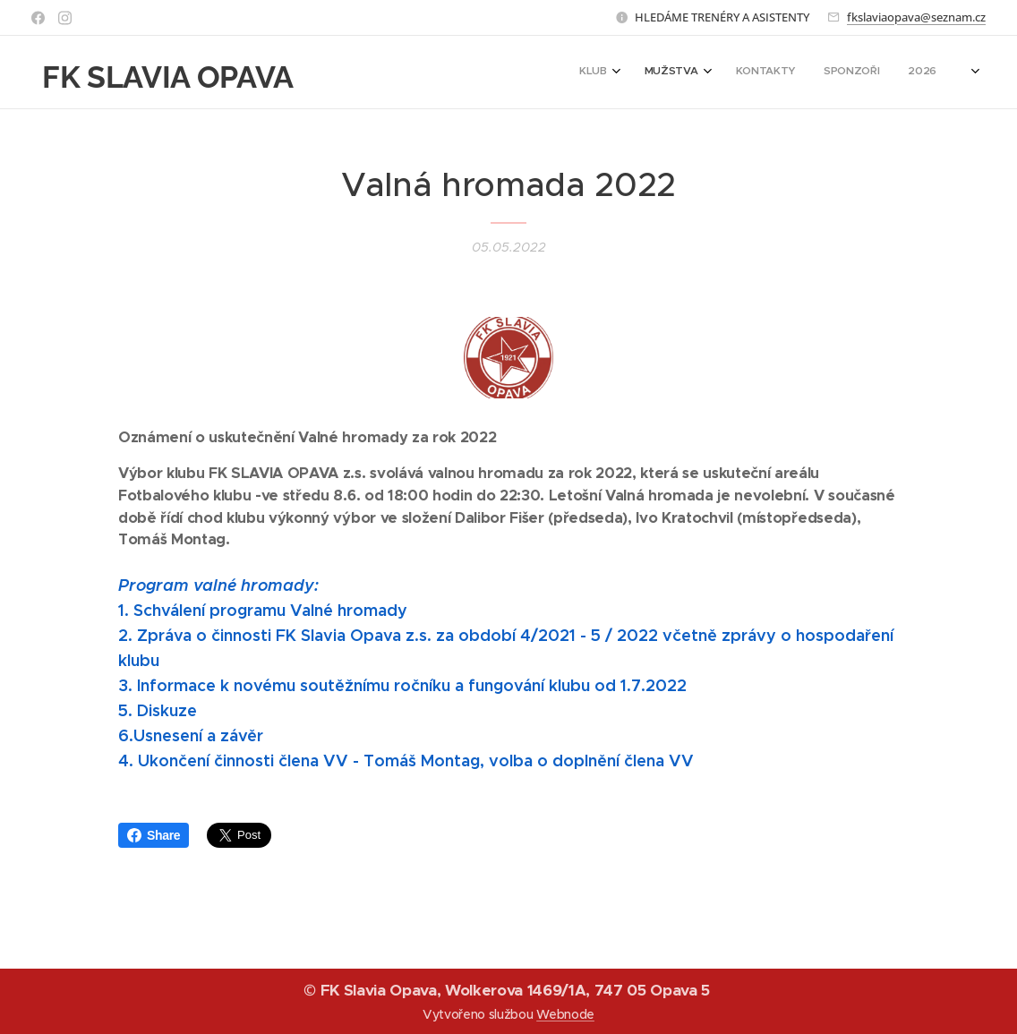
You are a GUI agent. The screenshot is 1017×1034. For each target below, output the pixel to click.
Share (153, 835)
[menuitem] (834, 72)
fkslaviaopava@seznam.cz (916, 17)
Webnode (565, 1014)
